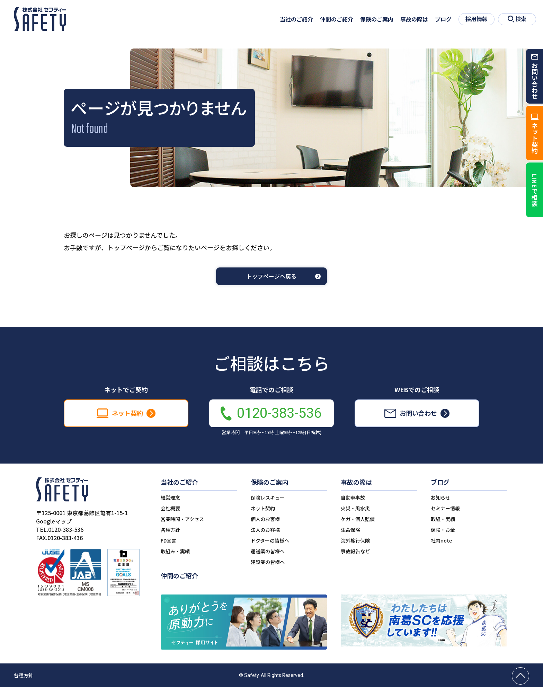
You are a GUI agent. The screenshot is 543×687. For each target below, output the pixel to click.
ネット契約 (263, 508)
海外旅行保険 (355, 540)
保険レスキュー (268, 497)
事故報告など (355, 551)
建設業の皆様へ (268, 561)
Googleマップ (54, 521)
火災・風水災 (355, 508)
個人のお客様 (265, 519)
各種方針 (170, 529)
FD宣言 (168, 540)
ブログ (443, 19)
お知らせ (440, 497)
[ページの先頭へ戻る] (520, 676)
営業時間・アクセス (182, 519)
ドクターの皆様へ (270, 540)
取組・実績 (443, 519)
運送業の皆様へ (268, 551)
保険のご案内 (376, 19)
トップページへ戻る (271, 276)
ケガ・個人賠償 (358, 519)
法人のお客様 (265, 529)
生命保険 (350, 529)
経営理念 (170, 497)
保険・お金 (443, 529)
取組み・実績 (175, 551)
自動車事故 (353, 497)
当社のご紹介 (296, 19)
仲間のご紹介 (336, 19)
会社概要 (170, 508)
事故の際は (414, 19)
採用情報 (476, 19)
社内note (441, 540)
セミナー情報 (445, 508)
